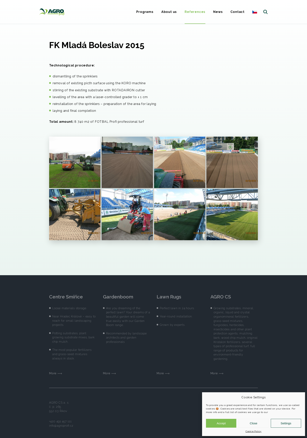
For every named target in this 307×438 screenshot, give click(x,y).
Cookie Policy (254, 431)
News (218, 12)
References (195, 12)
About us (169, 12)
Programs (144, 12)
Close (253, 423)
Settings (286, 423)
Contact (237, 12)
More (55, 370)
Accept (221, 423)
